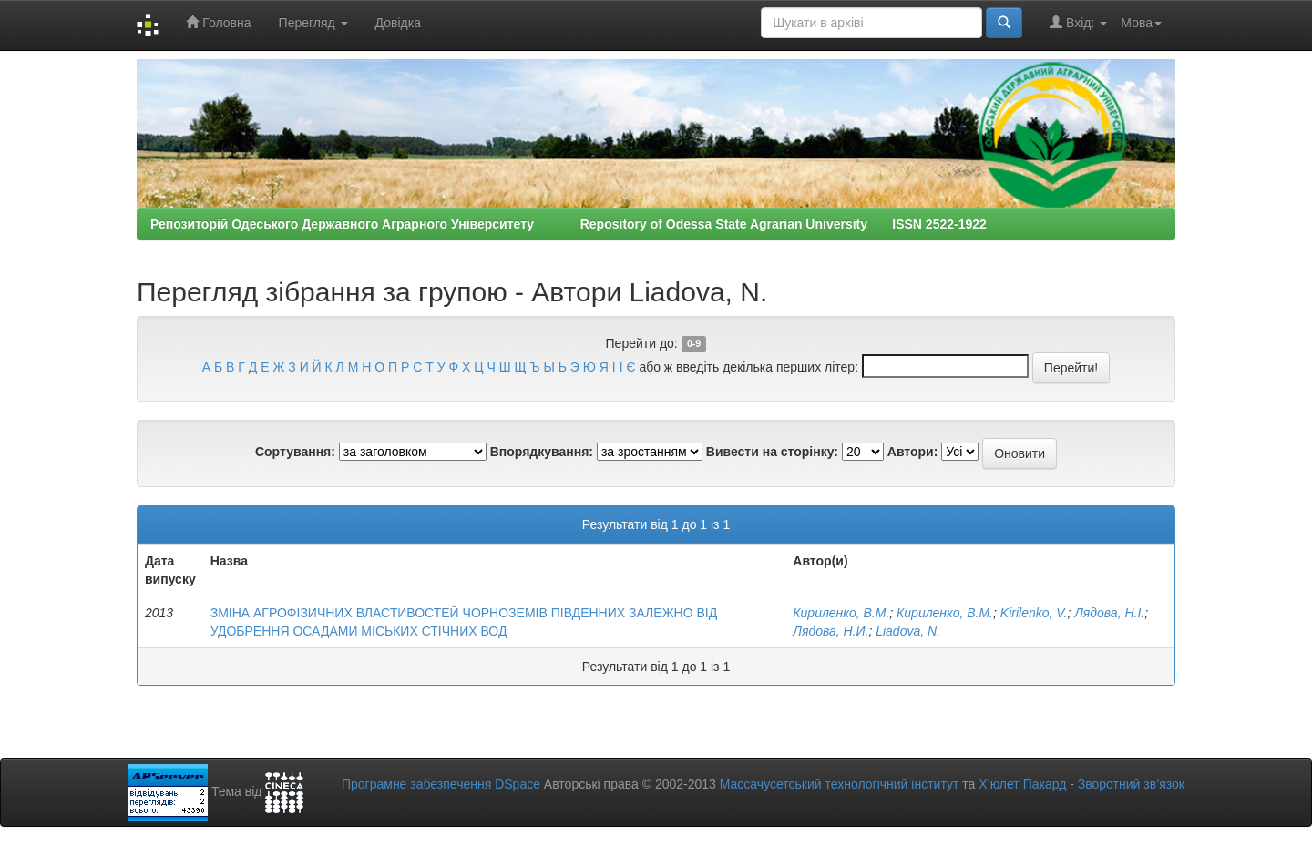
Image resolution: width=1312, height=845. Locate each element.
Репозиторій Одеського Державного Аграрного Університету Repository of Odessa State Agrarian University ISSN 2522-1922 (568, 224)
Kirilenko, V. (1034, 613)
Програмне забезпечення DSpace (441, 784)
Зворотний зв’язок (1131, 784)
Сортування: (295, 451)
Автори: (912, 451)
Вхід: (1078, 22)
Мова (1141, 22)
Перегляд (313, 22)
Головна (218, 22)
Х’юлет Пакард (1022, 784)
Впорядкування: (541, 451)
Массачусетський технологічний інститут (839, 784)
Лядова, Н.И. (830, 631)
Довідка (398, 22)
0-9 (694, 344)
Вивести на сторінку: (772, 451)
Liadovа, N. (908, 631)
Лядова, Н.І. (1109, 613)
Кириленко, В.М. (841, 613)
